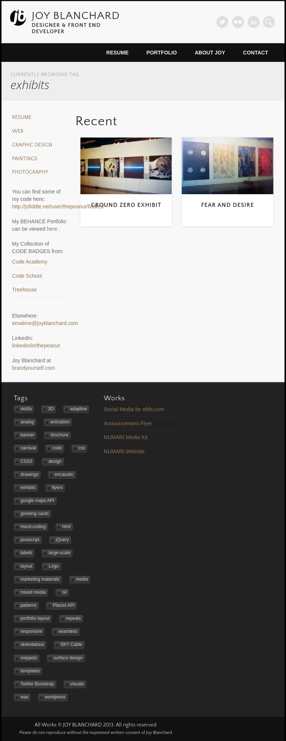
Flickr (238, 22)
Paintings (24, 159)
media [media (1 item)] (82, 579)
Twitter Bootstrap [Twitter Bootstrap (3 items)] (37, 684)
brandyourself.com (33, 368)
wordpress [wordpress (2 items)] (55, 697)
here (53, 229)
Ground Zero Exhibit (126, 205)
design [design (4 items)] (54, 461)
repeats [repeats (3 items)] (73, 618)
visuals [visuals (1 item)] (77, 684)
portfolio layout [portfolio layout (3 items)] (35, 618)
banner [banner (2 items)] (27, 435)
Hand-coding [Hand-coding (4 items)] (33, 526)
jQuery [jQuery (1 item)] (62, 539)
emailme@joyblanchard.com (45, 323)
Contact (255, 53)
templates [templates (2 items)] (30, 671)
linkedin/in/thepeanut (36, 346)
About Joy (210, 53)
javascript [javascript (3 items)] (29, 539)
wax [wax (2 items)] (24, 697)
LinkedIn (254, 22)
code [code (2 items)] (57, 448)
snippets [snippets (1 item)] (28, 657)
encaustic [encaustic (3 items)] (64, 474)
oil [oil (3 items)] (64, 592)
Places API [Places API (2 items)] (63, 605)
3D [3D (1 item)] (51, 409)
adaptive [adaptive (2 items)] (78, 409)
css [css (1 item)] (81, 448)
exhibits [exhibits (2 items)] (28, 487)
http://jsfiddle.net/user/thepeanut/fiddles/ (58, 206)
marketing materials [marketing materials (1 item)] (40, 579)
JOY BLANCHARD (76, 16)
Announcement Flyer (128, 423)
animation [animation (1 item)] (60, 422)
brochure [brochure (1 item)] (59, 435)
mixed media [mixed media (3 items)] (33, 592)
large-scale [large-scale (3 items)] (59, 552)
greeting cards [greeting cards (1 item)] (34, 513)
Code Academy (29, 262)
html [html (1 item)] (66, 526)
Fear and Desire (227, 205)
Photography (30, 172)
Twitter (222, 22)
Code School (27, 276)
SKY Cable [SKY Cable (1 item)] (71, 644)
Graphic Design (32, 145)
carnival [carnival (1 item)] (28, 448)
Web (17, 131)
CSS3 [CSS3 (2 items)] (26, 461)
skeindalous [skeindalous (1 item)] (32, 644)
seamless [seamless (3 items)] (67, 631)
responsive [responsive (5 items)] (31, 631)
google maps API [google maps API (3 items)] (37, 500)
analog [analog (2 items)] (27, 422)
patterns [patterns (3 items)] (28, 605)
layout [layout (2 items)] (26, 566)
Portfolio (161, 53)
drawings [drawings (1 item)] (29, 474)
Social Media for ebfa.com (134, 409)
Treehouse (24, 290)
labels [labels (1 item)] (26, 552)
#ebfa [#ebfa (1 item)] (26, 409)
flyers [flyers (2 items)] (57, 487)
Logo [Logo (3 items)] (54, 566)
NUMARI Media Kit (125, 437)
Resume (117, 53)
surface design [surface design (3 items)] (68, 657)
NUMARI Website (124, 451)
